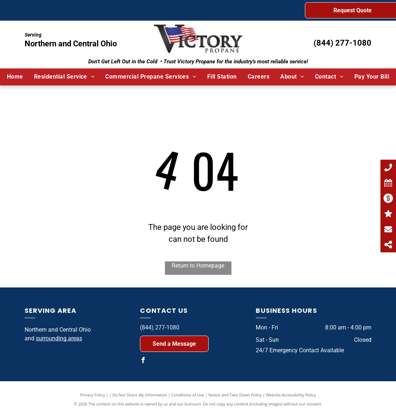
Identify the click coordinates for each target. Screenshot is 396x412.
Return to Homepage (198, 265)
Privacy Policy (92, 395)
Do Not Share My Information (139, 395)
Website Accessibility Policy (291, 395)
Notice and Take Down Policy (235, 395)
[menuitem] (15, 77)
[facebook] (143, 361)
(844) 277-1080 (342, 42)
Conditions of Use (187, 395)
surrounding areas (59, 338)
